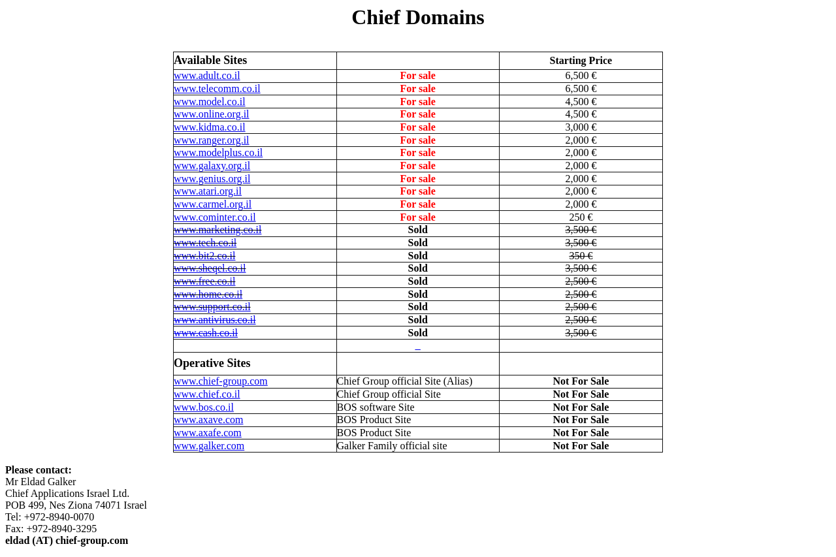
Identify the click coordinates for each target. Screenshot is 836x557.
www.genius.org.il (212, 178)
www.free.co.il (204, 281)
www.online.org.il (211, 113)
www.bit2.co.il (205, 255)
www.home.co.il (208, 294)
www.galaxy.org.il (212, 165)
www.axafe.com (208, 432)
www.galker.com (209, 445)
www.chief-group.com (221, 381)
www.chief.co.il (207, 394)
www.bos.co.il (204, 407)
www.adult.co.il (207, 75)
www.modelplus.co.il (218, 152)
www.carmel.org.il (212, 204)
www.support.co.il (212, 306)
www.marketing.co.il (217, 229)
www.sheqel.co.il (210, 268)
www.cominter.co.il (215, 217)
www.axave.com (208, 419)
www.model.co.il (210, 101)
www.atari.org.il (208, 191)
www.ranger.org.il (211, 140)
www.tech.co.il (205, 242)
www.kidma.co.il (210, 127)
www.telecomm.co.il (217, 88)
